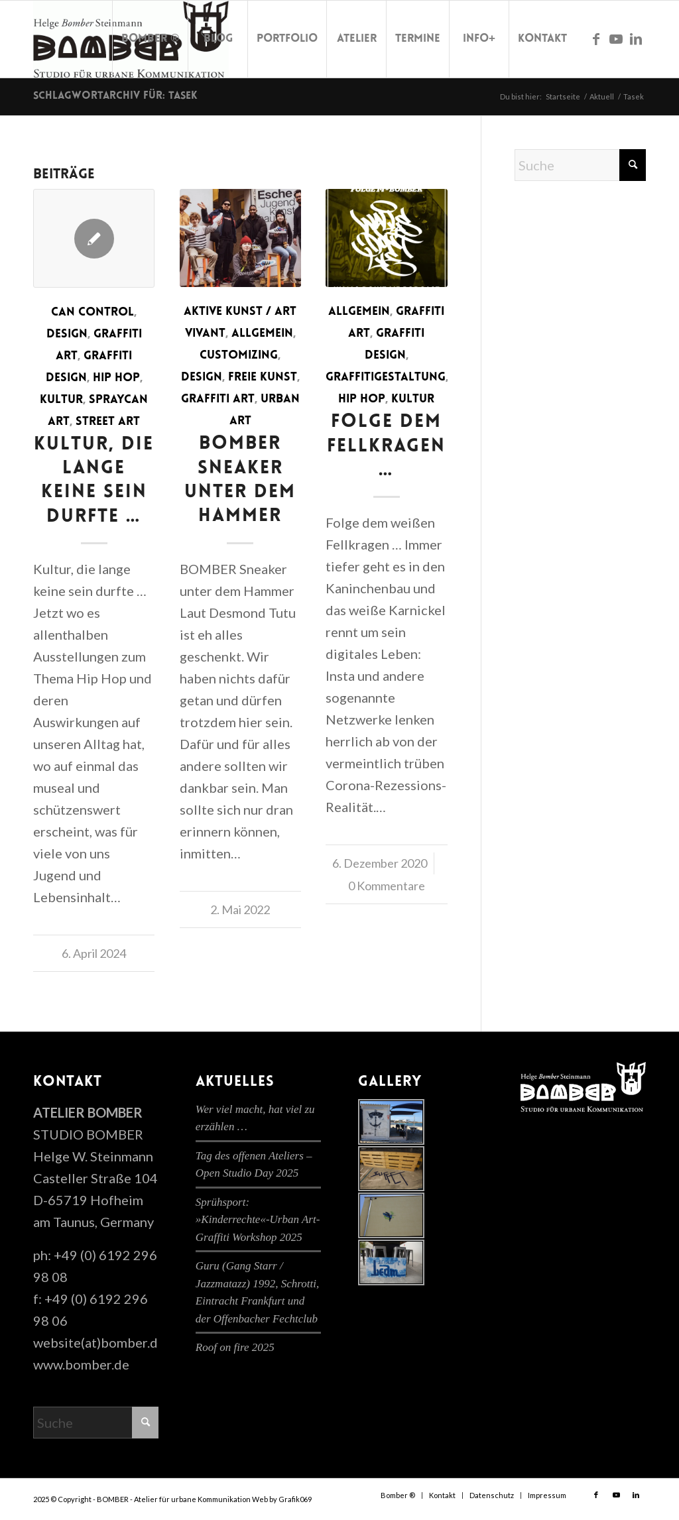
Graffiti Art (218, 399)
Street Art (108, 422)
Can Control (92, 312)
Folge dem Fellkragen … (386, 446)
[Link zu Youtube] (616, 38)
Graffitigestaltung (386, 377)
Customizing (239, 355)
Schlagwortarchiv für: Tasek (115, 96)
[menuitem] (150, 39)
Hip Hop (116, 378)
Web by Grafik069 (282, 1499)
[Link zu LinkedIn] (636, 38)
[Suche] (580, 165)
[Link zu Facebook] (596, 38)
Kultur (61, 400)
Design (67, 334)
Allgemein (262, 333)
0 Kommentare (386, 885)
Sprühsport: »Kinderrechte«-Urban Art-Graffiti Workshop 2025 (258, 1220)
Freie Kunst (262, 377)
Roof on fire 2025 (235, 1347)
